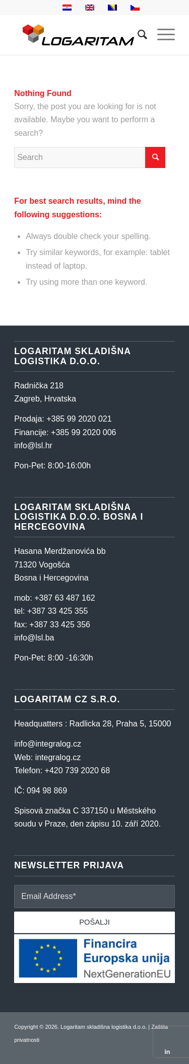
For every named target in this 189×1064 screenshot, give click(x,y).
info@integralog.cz (47, 744)
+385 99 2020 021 (78, 419)
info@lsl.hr (33, 445)
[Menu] (161, 35)
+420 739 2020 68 (77, 770)
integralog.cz (58, 757)
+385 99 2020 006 (83, 432)
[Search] (137, 35)
